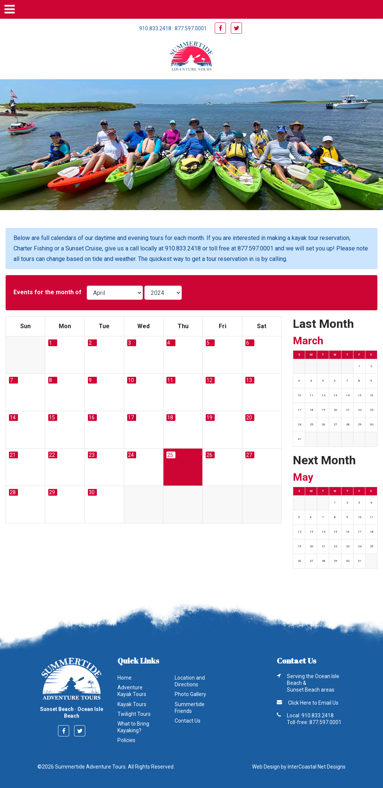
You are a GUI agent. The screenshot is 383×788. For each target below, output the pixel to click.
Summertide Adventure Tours (191, 57)
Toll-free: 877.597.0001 (314, 722)
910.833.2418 (155, 28)
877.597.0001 (191, 28)
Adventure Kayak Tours (131, 690)
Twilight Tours (134, 714)
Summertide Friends (190, 707)
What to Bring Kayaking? (133, 727)
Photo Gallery (190, 694)
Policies (126, 740)
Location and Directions (190, 681)
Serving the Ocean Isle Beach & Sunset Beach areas (313, 683)
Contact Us (187, 721)
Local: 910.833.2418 (310, 715)
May (303, 477)
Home (124, 678)
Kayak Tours (131, 704)
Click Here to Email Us (313, 703)
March (308, 341)
